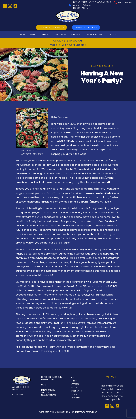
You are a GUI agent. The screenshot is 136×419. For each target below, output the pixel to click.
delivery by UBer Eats (86, 27)
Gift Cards (60, 34)
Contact (112, 34)
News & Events (94, 34)
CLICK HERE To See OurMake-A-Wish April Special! (68, 43)
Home (22, 34)
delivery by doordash (51, 27)
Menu (32, 34)
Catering (45, 34)
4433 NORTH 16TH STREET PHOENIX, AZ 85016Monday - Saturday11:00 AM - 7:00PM (92, 5)
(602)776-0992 (125, 2)
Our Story (76, 34)
